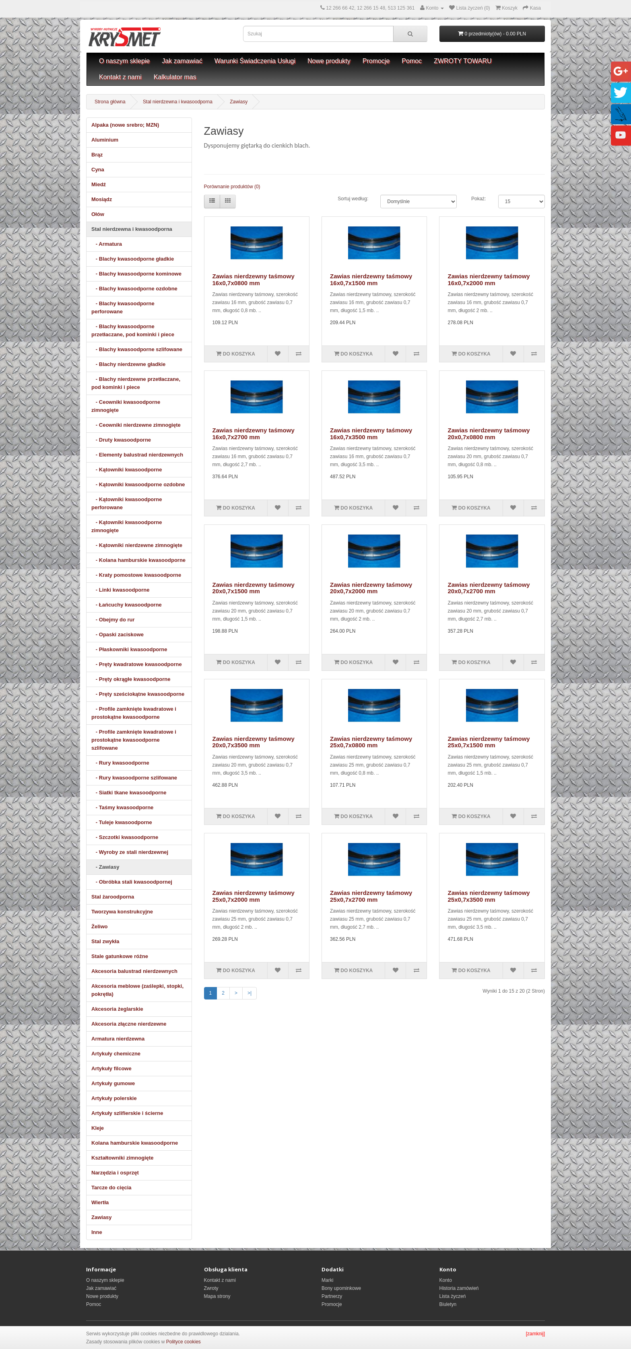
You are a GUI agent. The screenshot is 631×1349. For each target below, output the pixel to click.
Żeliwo (99, 926)
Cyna (97, 170)
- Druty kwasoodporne (121, 440)
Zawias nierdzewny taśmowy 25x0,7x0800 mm (371, 742)
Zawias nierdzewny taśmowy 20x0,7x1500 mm (253, 588)
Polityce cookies (183, 1342)
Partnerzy (332, 1296)
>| (249, 993)
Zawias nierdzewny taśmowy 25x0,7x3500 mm (488, 896)
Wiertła (100, 1202)
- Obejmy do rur (113, 620)
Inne (96, 1232)
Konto (445, 1280)
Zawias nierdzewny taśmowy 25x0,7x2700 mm (371, 896)
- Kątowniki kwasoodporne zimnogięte (126, 526)
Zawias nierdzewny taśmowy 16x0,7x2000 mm (488, 279)
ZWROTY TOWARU (462, 61)
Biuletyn (448, 1304)
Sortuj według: (353, 199)
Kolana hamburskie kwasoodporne (134, 1143)
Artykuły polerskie (114, 1098)
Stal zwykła (105, 941)
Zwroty (211, 1288)
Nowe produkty (329, 61)
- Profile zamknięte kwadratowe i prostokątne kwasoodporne (133, 713)
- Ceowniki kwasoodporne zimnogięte (125, 406)
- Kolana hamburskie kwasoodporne (138, 560)
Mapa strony (217, 1296)
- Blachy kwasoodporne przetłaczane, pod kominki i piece (132, 330)
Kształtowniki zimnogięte (122, 1158)
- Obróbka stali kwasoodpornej (131, 882)
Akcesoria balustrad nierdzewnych (134, 971)
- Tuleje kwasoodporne (121, 822)
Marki (327, 1280)
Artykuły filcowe (111, 1068)
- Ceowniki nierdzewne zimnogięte (136, 425)
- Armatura (106, 244)
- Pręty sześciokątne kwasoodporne (137, 694)
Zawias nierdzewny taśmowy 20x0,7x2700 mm (488, 588)
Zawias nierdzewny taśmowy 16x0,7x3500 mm (371, 433)
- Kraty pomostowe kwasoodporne (136, 575)
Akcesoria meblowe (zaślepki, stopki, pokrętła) (137, 990)
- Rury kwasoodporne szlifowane (134, 778)
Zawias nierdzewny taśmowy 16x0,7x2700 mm (253, 433)
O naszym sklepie (124, 61)
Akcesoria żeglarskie (117, 1009)
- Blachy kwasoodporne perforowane (123, 307)
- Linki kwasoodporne (120, 590)
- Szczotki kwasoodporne (124, 837)
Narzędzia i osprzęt (115, 1173)
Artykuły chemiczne (115, 1054)
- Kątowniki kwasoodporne (126, 470)
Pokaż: (478, 199)
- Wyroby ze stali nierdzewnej (129, 852)
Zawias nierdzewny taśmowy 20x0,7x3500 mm (253, 742)
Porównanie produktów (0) (232, 186)
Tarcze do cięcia (111, 1187)
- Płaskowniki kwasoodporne (129, 649)
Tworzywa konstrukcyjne (122, 912)
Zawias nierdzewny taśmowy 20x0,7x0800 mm (488, 433)
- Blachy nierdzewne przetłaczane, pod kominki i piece (135, 383)
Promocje (376, 61)
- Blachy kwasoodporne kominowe (136, 274)
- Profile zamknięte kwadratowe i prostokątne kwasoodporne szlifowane (133, 740)
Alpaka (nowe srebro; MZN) (125, 125)
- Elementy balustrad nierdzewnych (137, 455)
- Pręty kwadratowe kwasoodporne (136, 664)
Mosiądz (101, 199)
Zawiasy (238, 102)
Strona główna (110, 102)
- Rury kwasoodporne (120, 763)
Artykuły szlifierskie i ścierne (127, 1113)
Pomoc (412, 61)
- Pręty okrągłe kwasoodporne (131, 679)
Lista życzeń (452, 1296)
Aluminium (104, 140)
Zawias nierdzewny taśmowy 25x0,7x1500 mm (488, 742)
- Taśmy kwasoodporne (122, 807)
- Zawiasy (105, 867)
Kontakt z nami (120, 77)
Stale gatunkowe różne (119, 956)
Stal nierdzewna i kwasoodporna (177, 102)
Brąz (97, 155)
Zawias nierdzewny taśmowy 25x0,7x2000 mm (253, 896)
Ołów (97, 214)
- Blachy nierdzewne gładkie (128, 364)
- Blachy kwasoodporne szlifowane (136, 349)
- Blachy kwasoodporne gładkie (132, 259)
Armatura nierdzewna (117, 1039)
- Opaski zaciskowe (117, 634)
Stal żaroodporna (112, 897)
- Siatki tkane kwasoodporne (128, 793)
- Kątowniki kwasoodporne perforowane (126, 503)
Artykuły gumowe (113, 1083)
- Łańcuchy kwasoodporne (126, 605)
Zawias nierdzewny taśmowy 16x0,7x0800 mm (253, 279)
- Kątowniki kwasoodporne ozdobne (138, 484)
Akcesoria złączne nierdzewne (128, 1024)
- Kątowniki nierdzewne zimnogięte (136, 545)
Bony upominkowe (341, 1288)
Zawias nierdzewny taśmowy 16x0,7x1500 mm (371, 279)
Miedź (98, 184)
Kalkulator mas (175, 77)
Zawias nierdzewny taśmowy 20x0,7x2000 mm (371, 588)
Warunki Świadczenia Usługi (254, 61)
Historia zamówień (459, 1288)
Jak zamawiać (182, 61)
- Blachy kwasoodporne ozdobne (134, 289)
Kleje (97, 1128)
